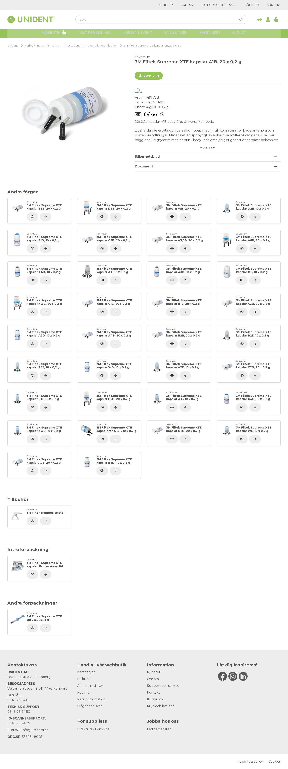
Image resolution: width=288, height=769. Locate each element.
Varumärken (176, 34)
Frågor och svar (89, 706)
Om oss (187, 5)
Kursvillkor (155, 699)
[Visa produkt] (45, 217)
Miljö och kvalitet (160, 706)
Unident (12, 45)
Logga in (151, 75)
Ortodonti (73, 45)
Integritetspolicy (249, 761)
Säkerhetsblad (147, 156)
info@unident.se (35, 730)
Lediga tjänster (159, 729)
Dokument (144, 166)
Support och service (219, 5)
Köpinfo (252, 5)
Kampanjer (210, 34)
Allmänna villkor (90, 686)
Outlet (239, 34)
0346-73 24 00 (19, 700)
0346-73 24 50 (18, 712)
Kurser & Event (137, 34)
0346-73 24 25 (18, 723)
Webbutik (54, 33)
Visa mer (206, 147)
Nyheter (165, 5)
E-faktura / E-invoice (93, 729)
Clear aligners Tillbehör (102, 45)
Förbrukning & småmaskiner (42, 45)
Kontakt (274, 5)
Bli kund (84, 679)
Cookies (274, 761)
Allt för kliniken (95, 34)
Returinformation (91, 699)
